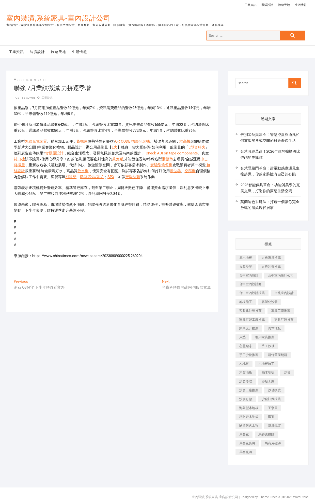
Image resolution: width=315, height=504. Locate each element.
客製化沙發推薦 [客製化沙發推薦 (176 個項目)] (250, 311)
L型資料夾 (197, 147)
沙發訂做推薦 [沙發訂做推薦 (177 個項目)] (271, 399)
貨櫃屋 (82, 141)
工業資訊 (250, 5)
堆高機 (184, 141)
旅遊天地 (284, 5)
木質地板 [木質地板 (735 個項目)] (245, 372)
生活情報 (301, 5)
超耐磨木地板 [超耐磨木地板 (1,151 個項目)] (248, 416)
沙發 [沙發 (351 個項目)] (287, 372)
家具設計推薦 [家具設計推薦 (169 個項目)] (248, 328)
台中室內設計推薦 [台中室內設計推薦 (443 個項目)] (252, 293)
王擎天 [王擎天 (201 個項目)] (273, 408)
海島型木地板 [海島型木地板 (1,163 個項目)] (248, 408)
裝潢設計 (267, 5)
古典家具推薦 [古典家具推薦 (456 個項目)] (271, 258)
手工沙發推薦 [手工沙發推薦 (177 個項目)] (248, 355)
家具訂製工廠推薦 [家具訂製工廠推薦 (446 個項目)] (252, 319)
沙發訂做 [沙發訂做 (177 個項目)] (245, 399)
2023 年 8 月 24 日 (30, 80)
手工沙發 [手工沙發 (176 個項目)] (268, 346)
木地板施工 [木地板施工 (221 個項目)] (266, 364)
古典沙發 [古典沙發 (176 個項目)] (245, 266)
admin (30, 97)
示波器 (175, 171)
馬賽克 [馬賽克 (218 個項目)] (244, 434)
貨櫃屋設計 (54, 153)
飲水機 (83, 171)
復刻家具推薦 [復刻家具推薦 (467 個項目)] (264, 337)
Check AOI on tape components (172, 153)
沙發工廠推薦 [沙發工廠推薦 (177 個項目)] (248, 390)
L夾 (114, 147)
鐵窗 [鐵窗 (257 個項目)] (271, 416)
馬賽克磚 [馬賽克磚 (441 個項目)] (245, 452)
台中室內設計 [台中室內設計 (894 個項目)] (248, 275)
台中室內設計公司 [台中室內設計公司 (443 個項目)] (281, 275)
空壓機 (190, 171)
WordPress (301, 497)
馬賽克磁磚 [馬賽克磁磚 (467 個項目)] (273, 443)
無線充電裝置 (36, 141)
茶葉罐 (117, 159)
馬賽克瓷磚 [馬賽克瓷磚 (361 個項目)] (247, 443)
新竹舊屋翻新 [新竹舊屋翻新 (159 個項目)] (277, 355)
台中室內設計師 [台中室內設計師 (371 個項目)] (250, 284)
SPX (111, 177)
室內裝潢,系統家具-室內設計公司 (58, 18)
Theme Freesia (269, 497)
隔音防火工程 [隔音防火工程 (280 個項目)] (248, 425)
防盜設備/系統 (92, 177)
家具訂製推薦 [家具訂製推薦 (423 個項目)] (284, 319)
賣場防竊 (132, 177)
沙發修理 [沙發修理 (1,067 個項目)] (245, 381)
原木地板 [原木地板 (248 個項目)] (245, 258)
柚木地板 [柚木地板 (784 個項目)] (268, 372)
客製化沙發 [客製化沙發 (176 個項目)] (270, 302)
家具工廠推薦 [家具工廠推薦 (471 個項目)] (280, 311)
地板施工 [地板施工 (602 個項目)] (245, 302)
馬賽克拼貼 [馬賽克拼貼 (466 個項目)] (266, 434)
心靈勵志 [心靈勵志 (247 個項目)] (245, 346)
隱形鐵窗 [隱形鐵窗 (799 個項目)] (274, 425)
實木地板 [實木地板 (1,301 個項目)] (274, 328)
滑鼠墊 (167, 159)
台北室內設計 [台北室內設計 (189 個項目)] (284, 293)
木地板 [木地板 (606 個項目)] (244, 364)
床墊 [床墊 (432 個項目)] (242, 337)
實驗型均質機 (161, 165)
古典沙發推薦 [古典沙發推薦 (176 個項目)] (271, 266)
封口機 (19, 159)
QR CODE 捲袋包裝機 (132, 141)
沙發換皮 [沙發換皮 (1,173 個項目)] (274, 390)
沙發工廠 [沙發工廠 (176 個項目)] (268, 381)
